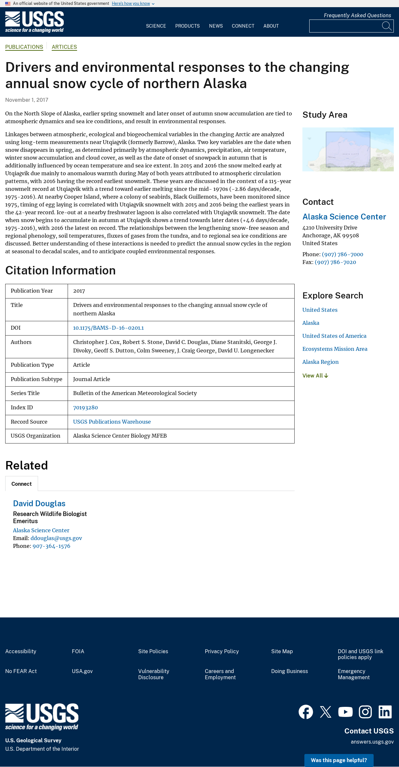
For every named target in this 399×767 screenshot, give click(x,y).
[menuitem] (156, 22)
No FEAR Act (21, 671)
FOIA (78, 652)
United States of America (334, 336)
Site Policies (153, 652)
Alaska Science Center (41, 530)
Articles (64, 47)
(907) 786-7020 (335, 262)
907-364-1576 (52, 546)
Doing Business (289, 671)
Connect (243, 26)
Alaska (310, 323)
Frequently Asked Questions (357, 15)
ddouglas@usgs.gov (56, 538)
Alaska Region (320, 362)
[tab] (21, 483)
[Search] (387, 26)
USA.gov (82, 671)
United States (320, 310)
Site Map (282, 652)
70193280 (85, 407)
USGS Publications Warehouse (112, 422)
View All (315, 376)
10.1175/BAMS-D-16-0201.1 (108, 328)
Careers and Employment (220, 674)
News (216, 26)
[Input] (351, 26)
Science (156, 26)
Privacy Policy (222, 652)
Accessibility (20, 652)
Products (187, 26)
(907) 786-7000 (342, 254)
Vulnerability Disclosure (153, 674)
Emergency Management (354, 674)
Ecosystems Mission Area (334, 349)
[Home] (34, 31)
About (271, 26)
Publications (24, 47)
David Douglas (39, 503)
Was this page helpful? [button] (339, 760)
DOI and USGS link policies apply (360, 655)
